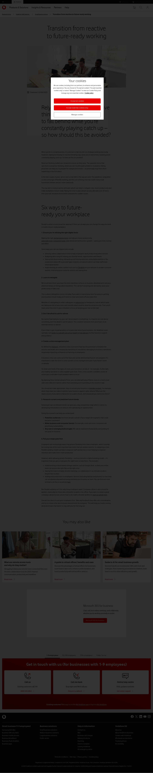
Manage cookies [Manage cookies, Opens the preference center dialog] (77, 115)
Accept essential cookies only (77, 108)
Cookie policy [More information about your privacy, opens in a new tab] (89, 93)
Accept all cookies (77, 101)
